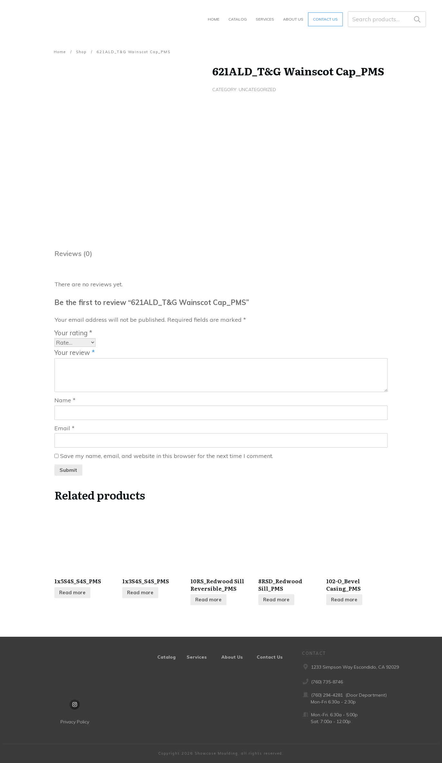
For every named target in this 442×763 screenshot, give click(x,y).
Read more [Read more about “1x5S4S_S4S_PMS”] (72, 593)
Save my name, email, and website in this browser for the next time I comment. (166, 456)
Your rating (73, 333)
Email (64, 428)
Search (417, 19)
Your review (74, 352)
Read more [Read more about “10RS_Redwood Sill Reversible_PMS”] (208, 600)
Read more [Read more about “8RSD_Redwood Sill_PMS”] (276, 600)
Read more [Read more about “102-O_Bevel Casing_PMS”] (344, 600)
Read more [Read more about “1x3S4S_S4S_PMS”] (140, 593)
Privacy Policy (74, 722)
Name (65, 400)
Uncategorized (257, 89)
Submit (68, 470)
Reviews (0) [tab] (73, 253)
